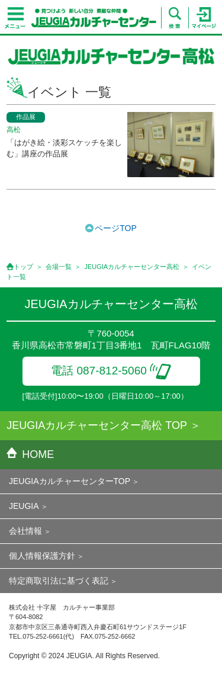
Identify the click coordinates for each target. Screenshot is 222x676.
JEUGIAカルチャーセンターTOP (69, 481)
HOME (30, 454)
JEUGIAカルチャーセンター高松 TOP (97, 425)
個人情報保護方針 (42, 555)
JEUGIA (24, 506)
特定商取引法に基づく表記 (58, 580)
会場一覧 (59, 266)
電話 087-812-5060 (111, 370)
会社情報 (25, 531)
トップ (23, 266)
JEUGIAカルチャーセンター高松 (131, 266)
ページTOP (116, 228)
